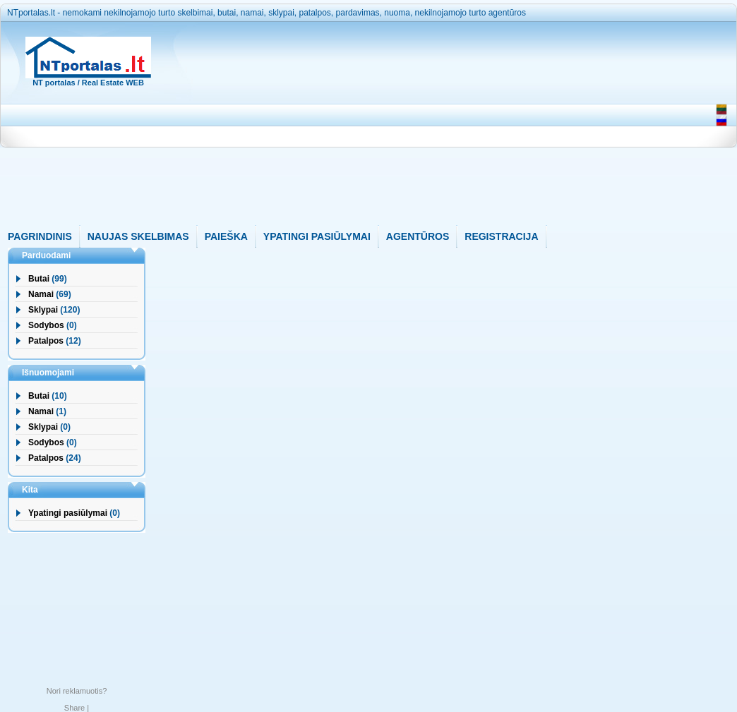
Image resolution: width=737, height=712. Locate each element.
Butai (38, 279)
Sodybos (46, 325)
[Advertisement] (433, 126)
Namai (41, 294)
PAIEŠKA (226, 236)
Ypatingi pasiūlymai (67, 513)
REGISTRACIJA (501, 236)
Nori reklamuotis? (77, 691)
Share (74, 708)
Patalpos (46, 341)
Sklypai (43, 310)
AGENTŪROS (417, 236)
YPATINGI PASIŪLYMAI (317, 236)
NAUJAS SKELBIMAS (138, 236)
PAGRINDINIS (40, 236)
